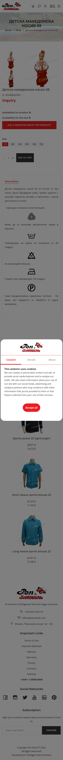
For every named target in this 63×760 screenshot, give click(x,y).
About (52, 359)
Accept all (31, 407)
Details (31, 359)
